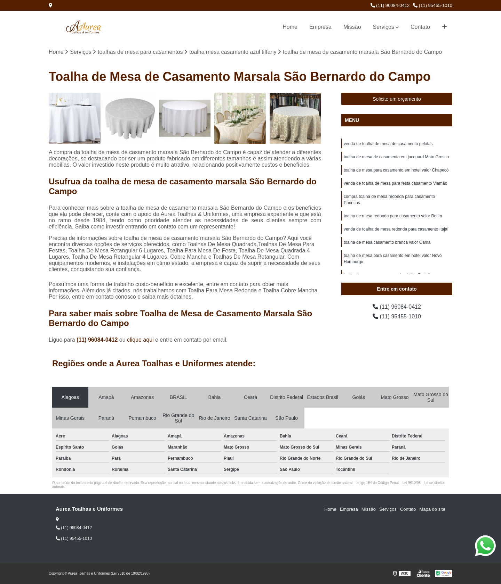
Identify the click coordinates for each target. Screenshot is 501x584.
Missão (352, 27)
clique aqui (140, 340)
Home (290, 27)
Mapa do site (432, 509)
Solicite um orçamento (397, 99)
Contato (420, 27)
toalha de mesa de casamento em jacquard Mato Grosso (396, 157)
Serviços (383, 27)
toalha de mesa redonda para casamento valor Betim (393, 216)
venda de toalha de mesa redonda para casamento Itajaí (396, 229)
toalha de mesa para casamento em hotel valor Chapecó (396, 170)
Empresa (320, 27)
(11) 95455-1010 (432, 5)
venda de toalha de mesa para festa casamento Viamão (395, 183)
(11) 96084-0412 (390, 5)
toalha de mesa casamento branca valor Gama (387, 242)
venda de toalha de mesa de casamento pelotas (388, 143)
